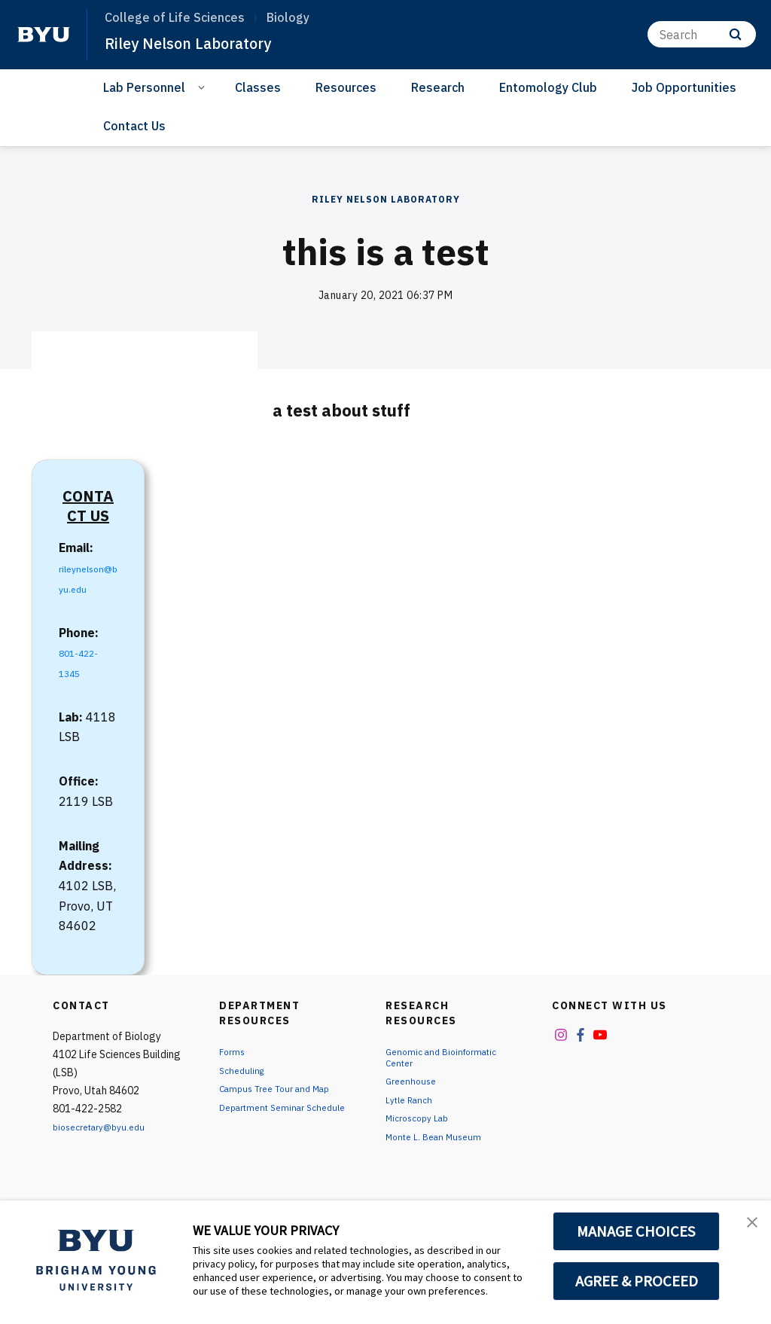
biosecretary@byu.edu (106, 1147)
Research (438, 87)
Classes (258, 87)
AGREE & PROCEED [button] (636, 1281)
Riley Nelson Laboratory (204, 42)
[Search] (702, 34)
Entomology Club (548, 87)
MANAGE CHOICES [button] (636, 1231)
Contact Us (134, 125)
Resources (345, 87)
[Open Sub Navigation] (203, 86)
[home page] (43, 34)
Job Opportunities (684, 87)
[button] (746, 1227)
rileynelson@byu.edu (86, 587)
